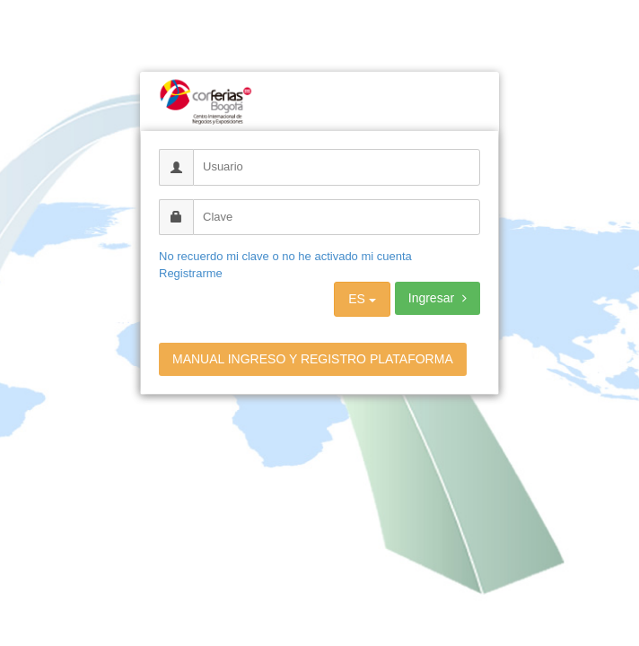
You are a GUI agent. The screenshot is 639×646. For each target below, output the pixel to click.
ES (362, 299)
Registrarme (191, 273)
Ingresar (437, 298)
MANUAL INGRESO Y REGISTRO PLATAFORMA (312, 359)
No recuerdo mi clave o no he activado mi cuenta (285, 256)
